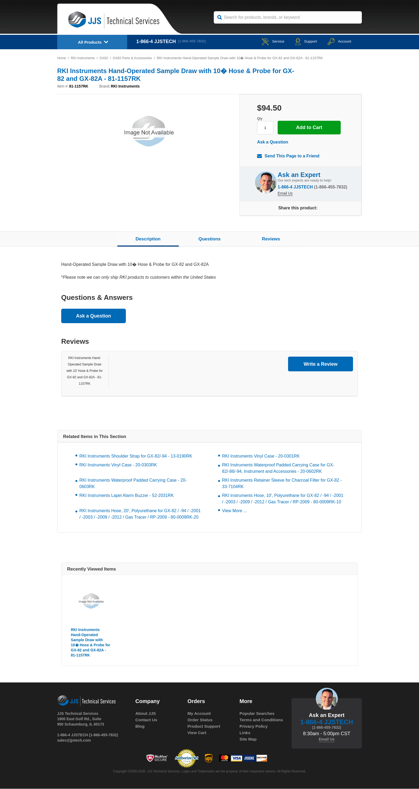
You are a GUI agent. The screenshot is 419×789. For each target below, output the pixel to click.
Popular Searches (257, 713)
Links (245, 739)
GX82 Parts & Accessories (134, 58)
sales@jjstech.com (74, 740)
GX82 (105, 58)
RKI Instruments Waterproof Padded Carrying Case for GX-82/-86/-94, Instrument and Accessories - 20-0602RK (278, 468)
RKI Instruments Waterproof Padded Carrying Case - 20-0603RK (133, 483)
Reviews (271, 238)
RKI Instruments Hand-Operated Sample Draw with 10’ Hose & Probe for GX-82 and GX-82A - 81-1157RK (85, 371)
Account (337, 41)
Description (148, 238)
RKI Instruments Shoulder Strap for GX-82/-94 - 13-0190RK (135, 456)
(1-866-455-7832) (193, 41)
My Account (199, 713)
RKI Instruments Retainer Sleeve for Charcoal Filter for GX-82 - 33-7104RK (282, 483)
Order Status (200, 720)
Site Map (248, 745)
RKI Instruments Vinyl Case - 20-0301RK (261, 456)
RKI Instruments (83, 58)
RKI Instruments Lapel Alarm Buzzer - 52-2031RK (126, 495)
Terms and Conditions (250, 723)
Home (62, 58)
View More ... (234, 510)
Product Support (204, 726)
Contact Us (146, 720)
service (264, 41)
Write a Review (320, 364)
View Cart (197, 732)
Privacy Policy (254, 732)
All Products (90, 42)
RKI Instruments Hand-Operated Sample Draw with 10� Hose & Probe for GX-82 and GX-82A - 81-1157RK (90, 642)
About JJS (146, 713)
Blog (140, 726)
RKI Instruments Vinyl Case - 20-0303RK (118, 465)
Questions (209, 238)
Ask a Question (272, 142)
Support (300, 41)
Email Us (285, 192)
